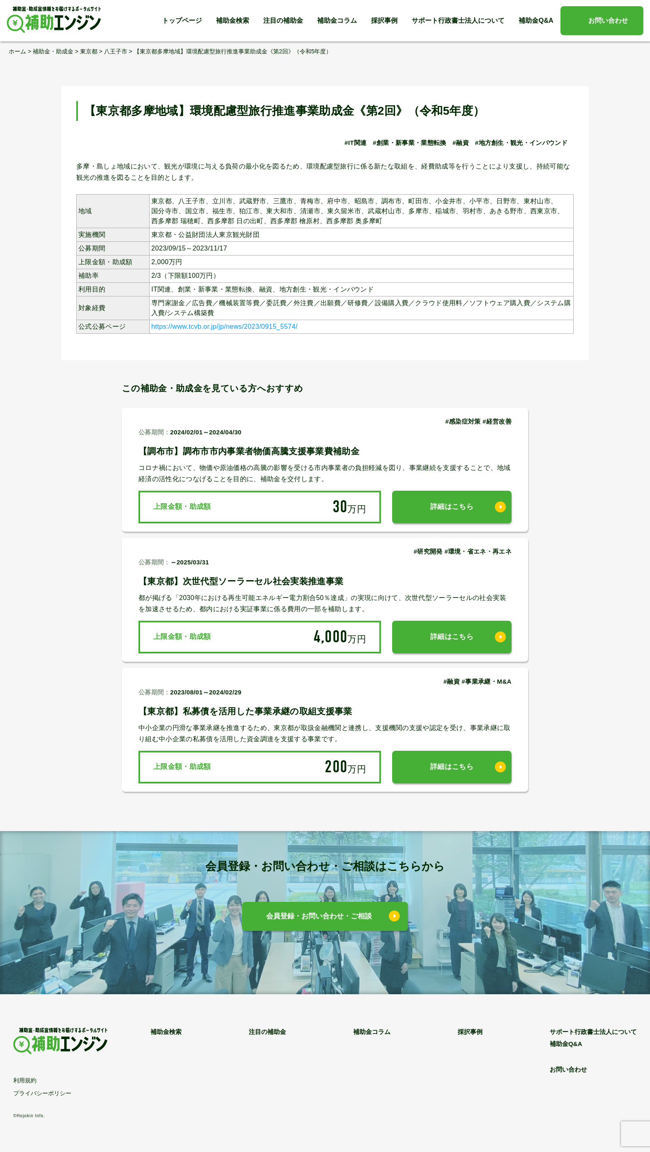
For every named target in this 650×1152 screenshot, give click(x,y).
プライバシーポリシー (42, 1093)
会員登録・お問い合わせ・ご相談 (319, 916)
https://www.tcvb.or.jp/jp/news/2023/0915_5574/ (224, 326)
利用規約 (24, 1080)
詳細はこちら (451, 507)
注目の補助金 (283, 20)
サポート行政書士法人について (458, 20)
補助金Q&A (536, 20)
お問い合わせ (608, 20)
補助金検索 (232, 20)
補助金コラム (337, 20)
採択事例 (384, 20)
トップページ (182, 20)
